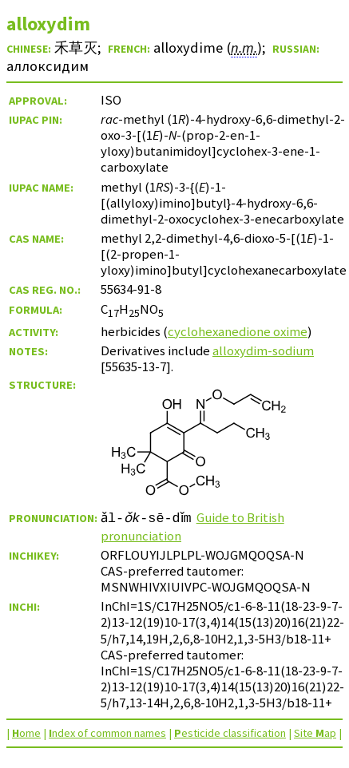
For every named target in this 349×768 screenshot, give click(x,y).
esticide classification (230, 733)
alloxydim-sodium (263, 350)
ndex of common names (107, 733)
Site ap (315, 733)
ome (26, 733)
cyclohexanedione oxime (237, 331)
